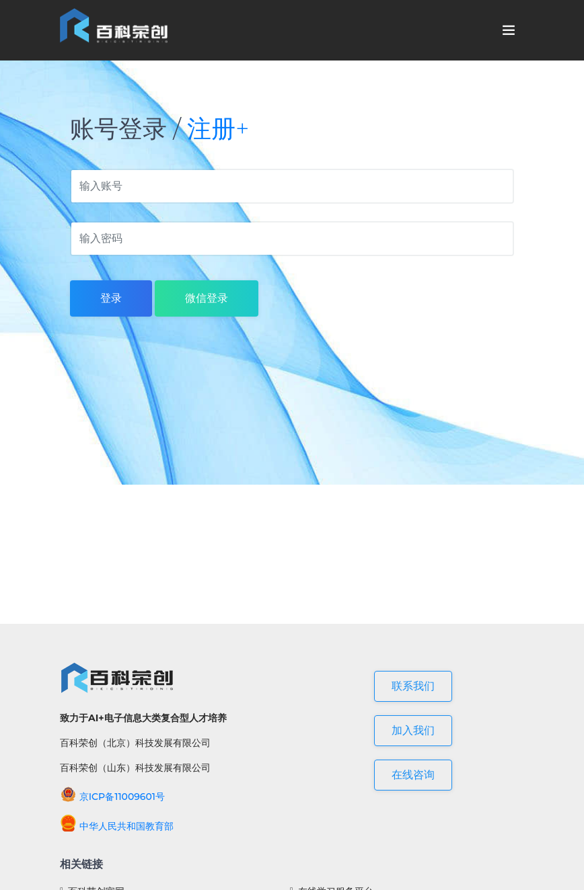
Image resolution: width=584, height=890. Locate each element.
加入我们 (413, 730)
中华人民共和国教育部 (117, 826)
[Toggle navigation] (508, 30)
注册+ (218, 128)
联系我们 (413, 686)
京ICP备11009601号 (112, 797)
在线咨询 (413, 774)
